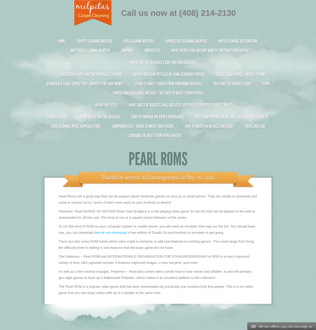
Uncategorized (163, 177)
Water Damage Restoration (238, 41)
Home (62, 41)
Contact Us (152, 50)
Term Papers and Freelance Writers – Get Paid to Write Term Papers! (158, 90)
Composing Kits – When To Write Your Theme (143, 126)
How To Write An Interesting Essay (209, 126)
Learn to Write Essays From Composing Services (168, 84)
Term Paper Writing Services (100, 117)
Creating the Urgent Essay (232, 84)
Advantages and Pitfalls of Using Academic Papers (169, 74)
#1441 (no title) (106, 105)
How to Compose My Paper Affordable (158, 117)
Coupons (127, 50)
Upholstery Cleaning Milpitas (186, 41)
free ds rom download (110, 233)
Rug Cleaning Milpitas (139, 41)
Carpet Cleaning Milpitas (94, 41)
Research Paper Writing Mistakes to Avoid (92, 74)
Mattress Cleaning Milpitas (90, 50)
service (132, 177)
